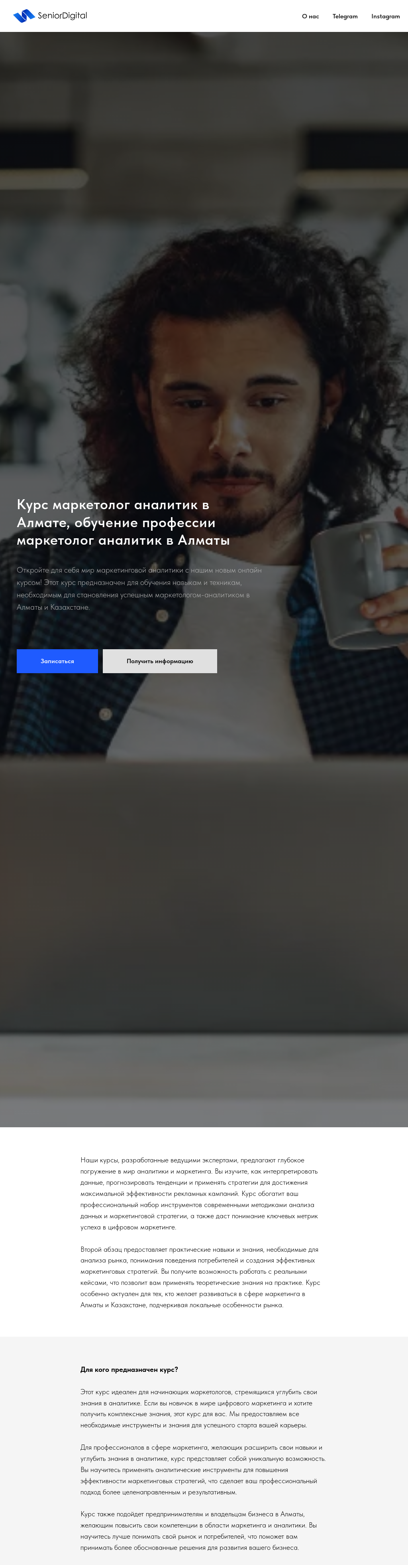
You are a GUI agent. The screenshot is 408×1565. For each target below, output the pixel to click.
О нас (310, 16)
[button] (57, 661)
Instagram (385, 16)
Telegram (345, 16)
